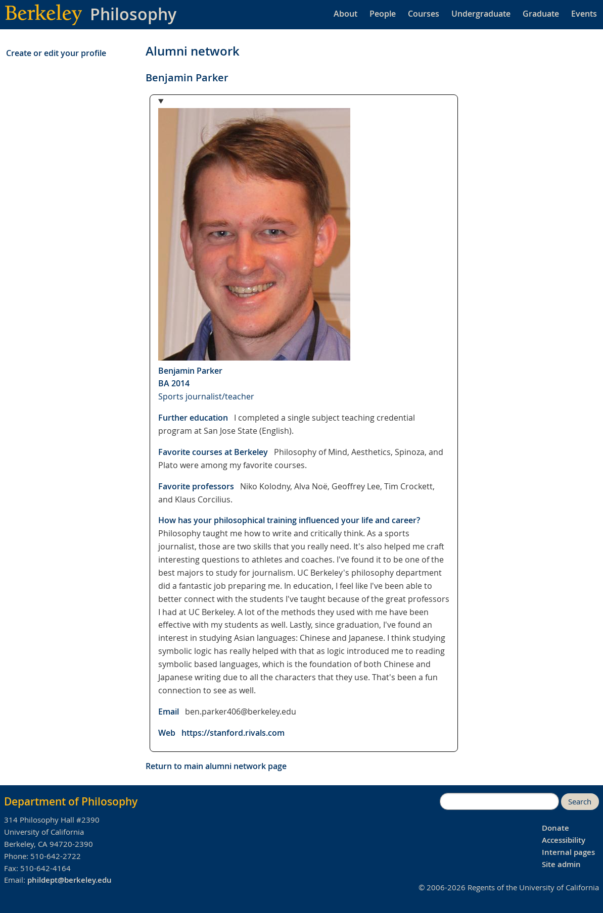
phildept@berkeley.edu (69, 880)
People (382, 13)
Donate (555, 828)
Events (584, 13)
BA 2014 (174, 383)
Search (579, 801)
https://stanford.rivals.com (233, 732)
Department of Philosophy (70, 801)
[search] (499, 801)
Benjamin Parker (190, 370)
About (345, 13)
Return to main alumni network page (216, 766)
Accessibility (563, 840)
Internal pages (568, 852)
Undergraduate (481, 13)
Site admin (561, 864)
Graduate (541, 13)
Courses (423, 13)
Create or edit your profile (56, 53)
